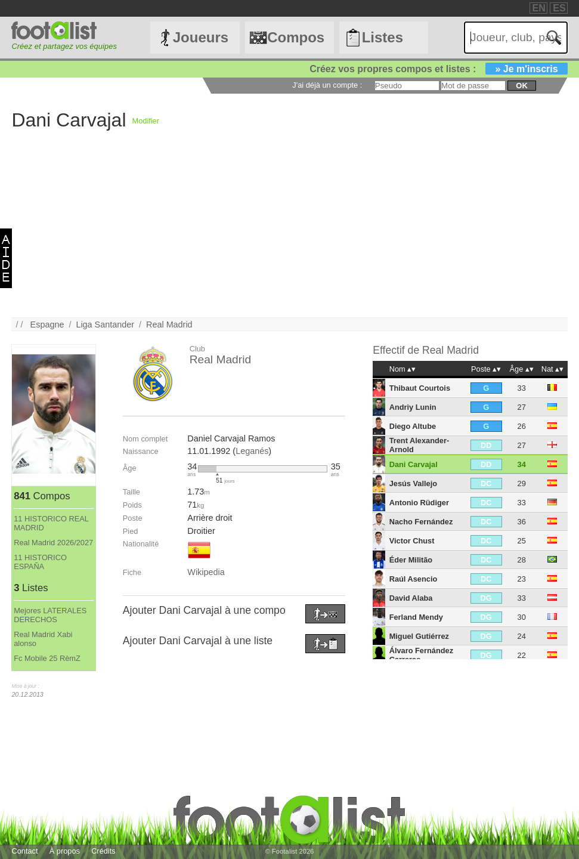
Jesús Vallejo (413, 483)
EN (539, 8)
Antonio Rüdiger (419, 502)
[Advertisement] (289, 233)
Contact (24, 850)
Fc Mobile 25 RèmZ (47, 658)
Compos (295, 37)
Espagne (47, 324)
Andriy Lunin (412, 407)
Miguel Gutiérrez (419, 636)
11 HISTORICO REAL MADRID (51, 523)
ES (559, 8)
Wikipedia (205, 572)
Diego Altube (412, 426)
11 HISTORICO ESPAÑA (40, 562)
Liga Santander (105, 324)
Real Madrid (169, 324)
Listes (382, 37)
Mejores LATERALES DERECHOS (50, 615)
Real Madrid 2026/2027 (53, 542)
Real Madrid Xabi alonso (43, 639)
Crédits (103, 850)
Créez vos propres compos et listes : (438, 69)
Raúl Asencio (413, 578)
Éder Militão (411, 559)
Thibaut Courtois (419, 388)
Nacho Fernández (421, 521)
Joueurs (200, 37)
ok (521, 85)
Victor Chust (412, 540)
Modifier (145, 120)
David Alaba (411, 598)
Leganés (252, 451)
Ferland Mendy (416, 617)
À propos (64, 850)
